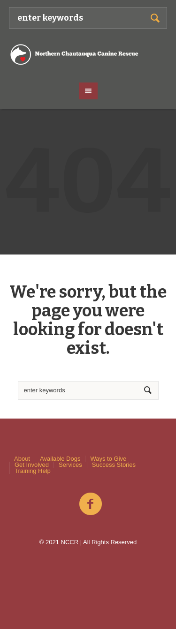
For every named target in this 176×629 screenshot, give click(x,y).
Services (70, 465)
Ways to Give (108, 459)
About (22, 459)
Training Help (33, 471)
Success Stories (114, 465)
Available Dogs (60, 459)
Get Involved (32, 465)
